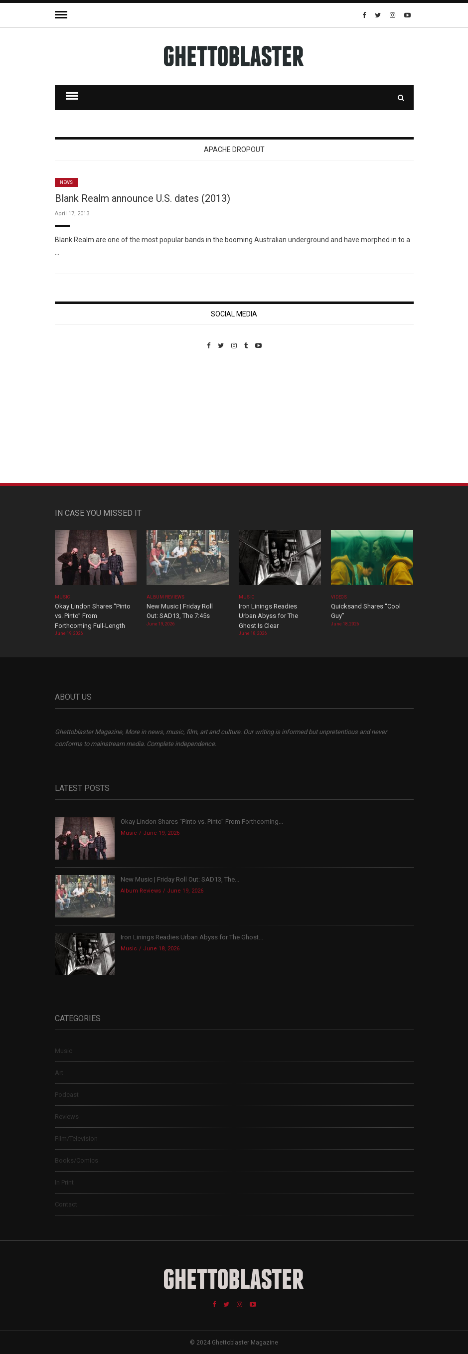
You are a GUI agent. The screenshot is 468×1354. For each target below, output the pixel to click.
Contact (66, 1204)
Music (62, 597)
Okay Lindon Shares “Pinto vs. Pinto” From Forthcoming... (202, 821)
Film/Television (76, 1138)
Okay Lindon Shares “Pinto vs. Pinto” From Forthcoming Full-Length (93, 615)
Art (59, 1072)
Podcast (67, 1094)
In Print (64, 1182)
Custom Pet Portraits (84, 418)
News (66, 182)
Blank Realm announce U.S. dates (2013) (142, 198)
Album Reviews (165, 597)
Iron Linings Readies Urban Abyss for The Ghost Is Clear (268, 615)
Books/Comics (76, 1160)
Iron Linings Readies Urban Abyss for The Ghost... (192, 937)
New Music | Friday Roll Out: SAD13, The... (180, 879)
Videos (338, 597)
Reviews (67, 1116)
